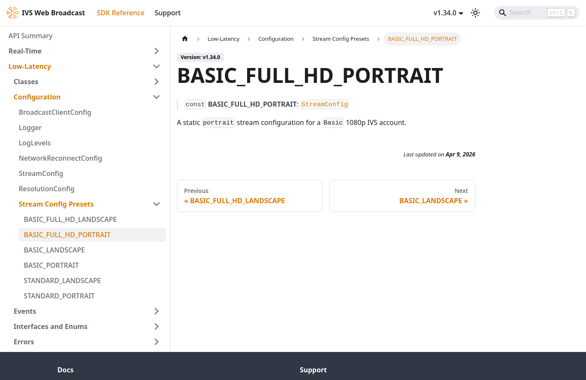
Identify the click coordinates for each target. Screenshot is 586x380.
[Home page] (185, 38)
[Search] (536, 13)
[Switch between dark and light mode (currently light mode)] (475, 13)
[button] (84, 51)
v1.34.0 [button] (444, 12)
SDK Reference (121, 12)
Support (168, 12)
